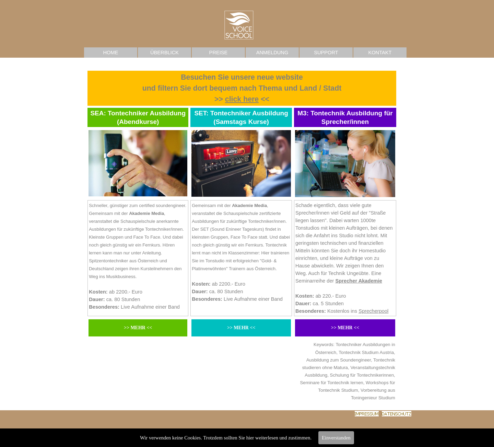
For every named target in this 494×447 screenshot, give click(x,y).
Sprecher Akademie (359, 281)
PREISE (218, 52)
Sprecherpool (373, 311)
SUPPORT (326, 52)
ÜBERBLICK (164, 52)
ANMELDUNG (272, 52)
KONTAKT (379, 52)
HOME (110, 52)
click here (242, 99)
